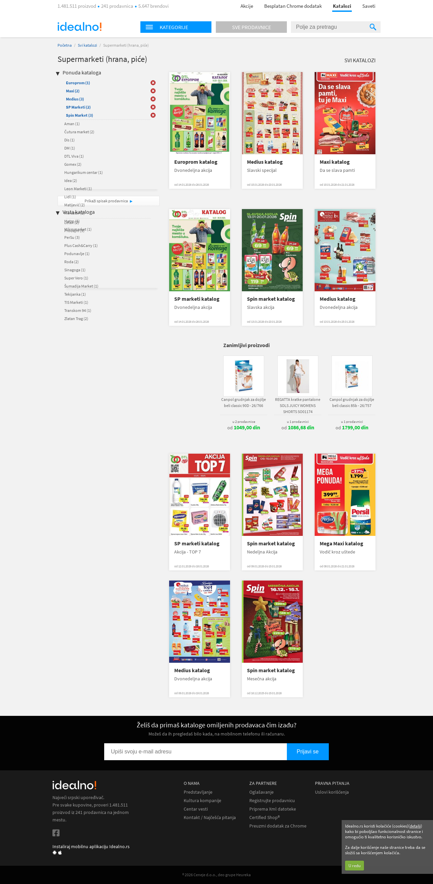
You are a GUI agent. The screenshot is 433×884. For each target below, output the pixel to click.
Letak (71, 222)
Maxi (72, 90)
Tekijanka (75, 294)
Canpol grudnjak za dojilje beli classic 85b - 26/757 (351, 402)
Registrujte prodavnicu (272, 800)
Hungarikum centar (83, 172)
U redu (354, 865)
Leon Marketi (78, 188)
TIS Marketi (76, 302)
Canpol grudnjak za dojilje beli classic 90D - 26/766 (243, 402)
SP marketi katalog (197, 299)
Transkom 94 (77, 310)
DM (69, 148)
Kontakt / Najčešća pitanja (210, 817)
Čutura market (79, 131)
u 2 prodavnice (243, 421)
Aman (72, 123)
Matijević (74, 204)
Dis (69, 139)
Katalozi (342, 6)
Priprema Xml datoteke (272, 809)
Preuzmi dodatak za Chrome (277, 826)
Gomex (73, 164)
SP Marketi (78, 107)
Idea (70, 180)
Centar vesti (196, 809)
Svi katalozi (87, 45)
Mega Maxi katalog (341, 543)
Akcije (247, 6)
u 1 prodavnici (298, 421)
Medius (75, 98)
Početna (65, 45)
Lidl (70, 196)
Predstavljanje (198, 792)
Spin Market (79, 115)
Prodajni (74, 230)
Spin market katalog (271, 299)
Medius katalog (265, 162)
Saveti (368, 6)
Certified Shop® (264, 817)
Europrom (78, 82)
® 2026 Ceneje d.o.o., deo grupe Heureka (216, 874)
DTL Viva (74, 156)
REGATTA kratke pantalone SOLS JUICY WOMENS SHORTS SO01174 (297, 405)
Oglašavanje (261, 792)
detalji (415, 826)
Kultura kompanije (202, 800)
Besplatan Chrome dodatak (293, 6)
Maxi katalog (335, 162)
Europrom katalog (196, 162)
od (243, 428)
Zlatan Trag (76, 318)
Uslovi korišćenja (332, 792)
